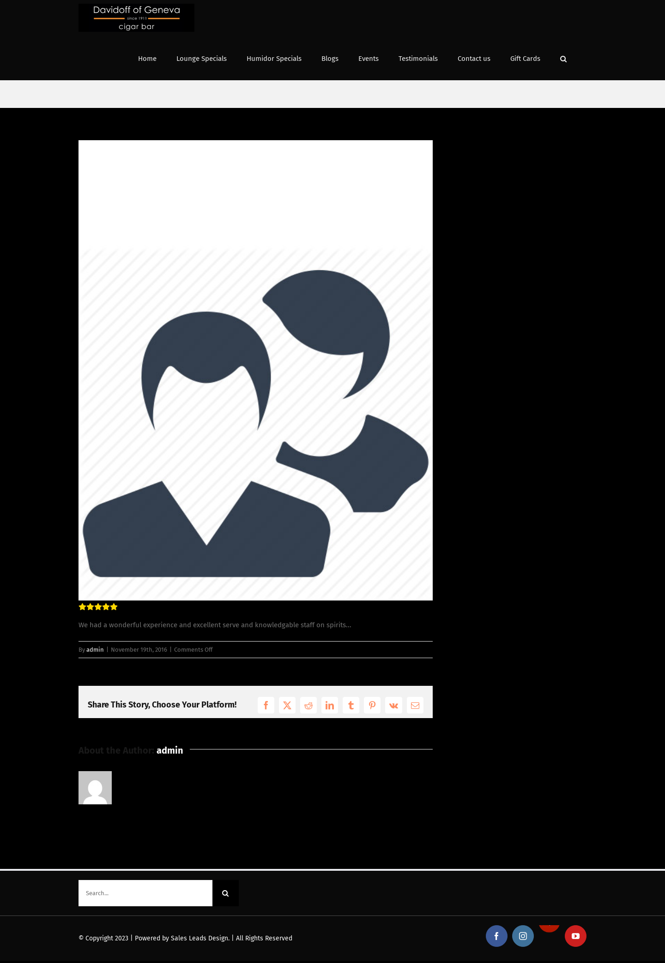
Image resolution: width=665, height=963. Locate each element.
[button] (563, 58)
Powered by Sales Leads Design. (182, 938)
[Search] (225, 893)
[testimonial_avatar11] (256, 370)
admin (95, 649)
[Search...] (145, 893)
